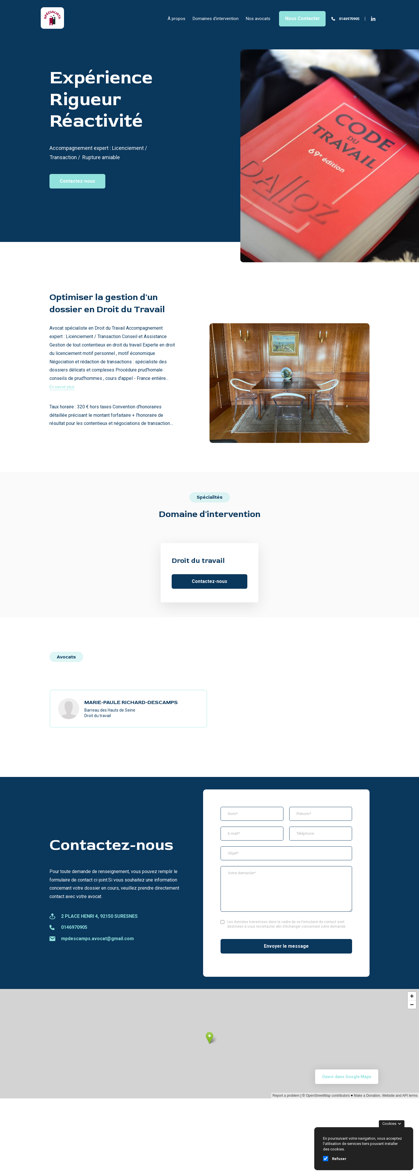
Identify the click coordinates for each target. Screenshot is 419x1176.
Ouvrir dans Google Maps (346, 1076)
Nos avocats (258, 18)
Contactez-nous (77, 181)
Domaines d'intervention (216, 18)
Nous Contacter (302, 18)
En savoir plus (61, 387)
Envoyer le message (286, 946)
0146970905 (349, 19)
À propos (176, 18)
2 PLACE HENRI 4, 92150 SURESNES (99, 916)
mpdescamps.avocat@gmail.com (97, 938)
